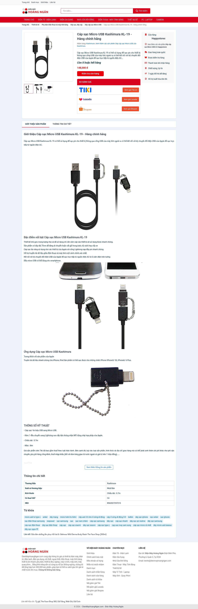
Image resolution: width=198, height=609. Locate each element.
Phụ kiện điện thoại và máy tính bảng (55, 25)
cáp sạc (63, 525)
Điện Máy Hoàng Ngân (114, 607)
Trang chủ (26, 2)
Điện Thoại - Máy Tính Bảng (111, 20)
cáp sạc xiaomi (74, 525)
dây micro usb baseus (162, 525)
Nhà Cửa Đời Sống (85, 20)
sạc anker (154, 517)
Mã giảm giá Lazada (95, 587)
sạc (71, 521)
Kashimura (90, 43)
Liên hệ (52, 2)
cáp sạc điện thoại (32, 525)
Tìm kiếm (141, 11)
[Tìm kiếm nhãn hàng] (97, 11)
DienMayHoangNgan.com (93, 607)
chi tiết (62, 124)
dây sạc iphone (141, 517)
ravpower (50, 521)
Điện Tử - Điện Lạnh (47, 20)
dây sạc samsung (155, 521)
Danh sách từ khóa (94, 579)
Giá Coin (76, 601)
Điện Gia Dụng (66, 20)
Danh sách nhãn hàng (96, 572)
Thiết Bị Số (133, 20)
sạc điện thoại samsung (35, 521)
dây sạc (110, 521)
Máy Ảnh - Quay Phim (121, 576)
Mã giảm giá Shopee (95, 591)
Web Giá (69, 601)
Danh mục (35, 2)
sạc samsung (62, 521)
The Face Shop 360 (49, 601)
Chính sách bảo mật (95, 557)
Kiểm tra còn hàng (90, 73)
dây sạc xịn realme (137, 521)
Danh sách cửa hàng (95, 576)
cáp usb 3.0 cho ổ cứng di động (92, 517)
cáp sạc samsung (97, 521)
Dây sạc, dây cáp (76, 25)
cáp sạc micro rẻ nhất (142, 525)
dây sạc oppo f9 (31, 529)
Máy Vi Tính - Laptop (121, 572)
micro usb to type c (33, 517)
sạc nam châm (82, 521)
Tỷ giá (37, 601)
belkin (130, 517)
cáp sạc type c (104, 525)
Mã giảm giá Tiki (93, 583)
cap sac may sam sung (121, 525)
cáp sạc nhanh (122, 521)
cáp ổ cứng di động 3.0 (116, 517)
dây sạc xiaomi (89, 525)
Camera (160, 20)
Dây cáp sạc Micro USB (93, 25)
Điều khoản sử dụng (95, 561)
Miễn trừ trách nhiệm (95, 564)
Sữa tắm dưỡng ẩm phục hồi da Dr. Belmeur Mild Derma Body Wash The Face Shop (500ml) (69, 534)
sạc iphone (165, 517)
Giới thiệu (44, 2)
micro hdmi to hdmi (68, 517)
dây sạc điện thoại (49, 525)
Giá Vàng (61, 601)
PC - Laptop (147, 20)
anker (45, 517)
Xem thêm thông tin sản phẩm (99, 467)
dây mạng (54, 517)
